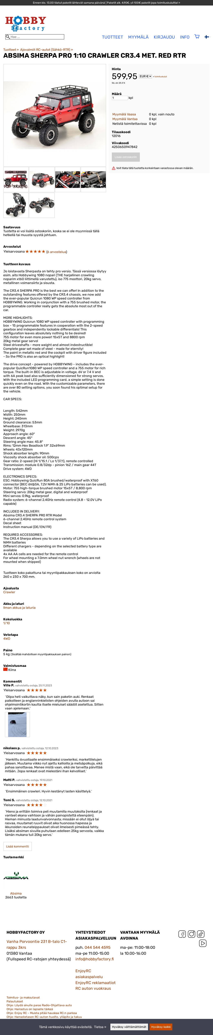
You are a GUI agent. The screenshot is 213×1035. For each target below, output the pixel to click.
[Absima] (16, 884)
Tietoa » (100, 1027)
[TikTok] (200, 935)
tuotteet (112, 37)
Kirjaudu (164, 37)
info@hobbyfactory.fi (94, 959)
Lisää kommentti (17, 846)
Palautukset (15, 1001)
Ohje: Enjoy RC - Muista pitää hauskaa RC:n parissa (42, 1013)
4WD (6, 639)
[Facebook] (182, 935)
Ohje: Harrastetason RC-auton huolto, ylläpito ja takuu (44, 1017)
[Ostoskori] (197, 39)
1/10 (6, 623)
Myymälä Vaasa (124, 114)
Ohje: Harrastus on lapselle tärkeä (30, 1009)
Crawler (9, 592)
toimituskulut (161, 76)
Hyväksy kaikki (161, 1027)
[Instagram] (191, 935)
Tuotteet (11, 50)
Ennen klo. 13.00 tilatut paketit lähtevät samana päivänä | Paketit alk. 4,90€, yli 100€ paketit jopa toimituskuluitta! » (106, 2)
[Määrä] (120, 98)
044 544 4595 (97, 947)
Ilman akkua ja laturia (19, 608)
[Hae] (34, 36)
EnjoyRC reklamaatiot (95, 982)
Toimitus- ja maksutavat (23, 997)
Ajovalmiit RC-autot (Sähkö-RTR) (46, 50)
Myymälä (138, 37)
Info (184, 37)
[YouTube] (202, 944)
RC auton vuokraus (93, 988)
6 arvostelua (56, 252)
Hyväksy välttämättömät (129, 1027)
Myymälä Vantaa (125, 119)
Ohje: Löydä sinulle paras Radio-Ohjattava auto (39, 1005)
